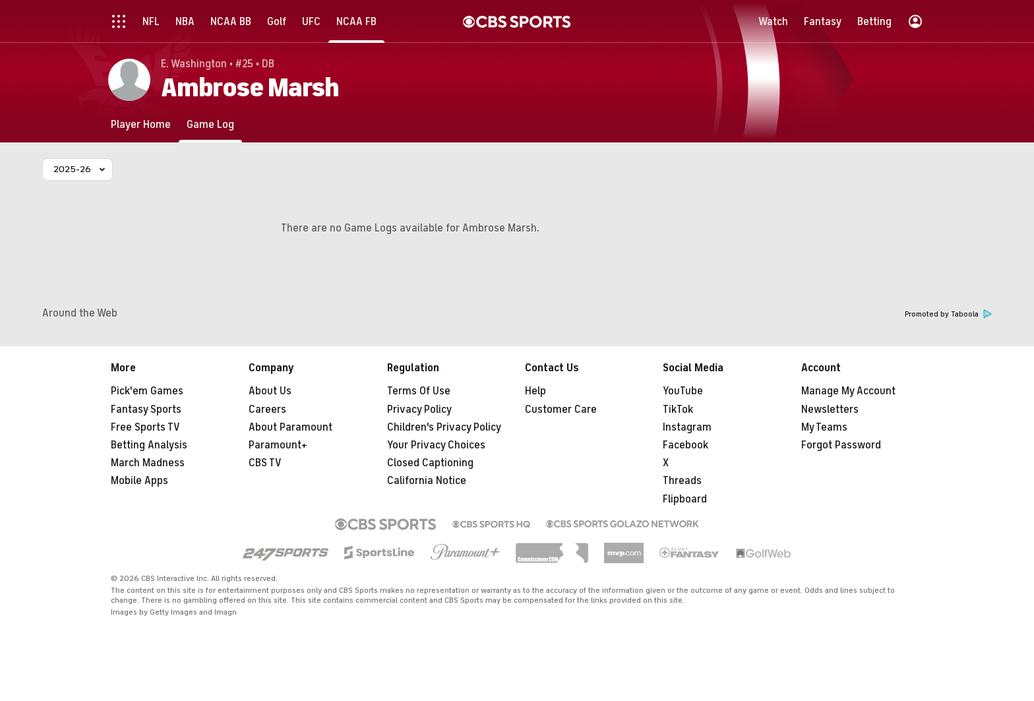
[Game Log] (210, 124)
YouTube (683, 391)
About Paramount (290, 427)
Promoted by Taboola (948, 314)
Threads (682, 480)
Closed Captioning (430, 463)
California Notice (426, 480)
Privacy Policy (419, 409)
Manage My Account (848, 391)
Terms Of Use (418, 391)
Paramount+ (278, 445)
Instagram (687, 427)
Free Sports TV (145, 427)
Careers (267, 409)
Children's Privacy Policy (444, 427)
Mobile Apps (139, 480)
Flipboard (685, 499)
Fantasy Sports (146, 409)
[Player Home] (141, 124)
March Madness (148, 463)
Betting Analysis (149, 445)
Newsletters (830, 409)
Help (535, 391)
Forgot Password (841, 445)
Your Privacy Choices (436, 445)
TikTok (678, 409)
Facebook (685, 445)
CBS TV (265, 463)
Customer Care (561, 409)
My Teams (824, 427)
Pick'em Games (147, 391)
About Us (270, 391)
